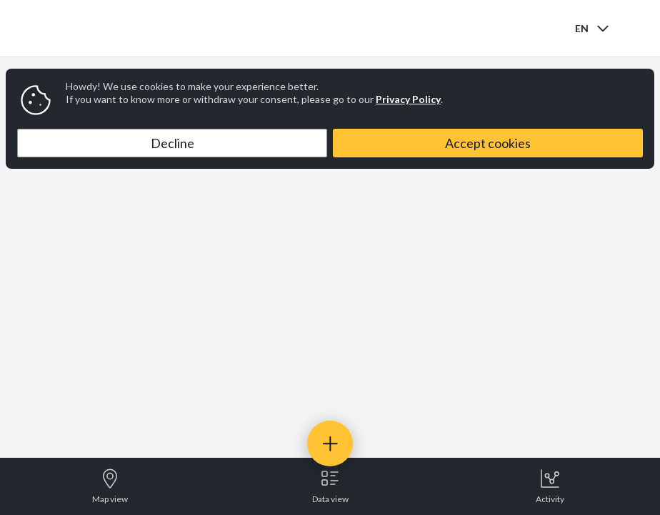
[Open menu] (637, 28)
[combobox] (593, 28)
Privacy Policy (408, 99)
